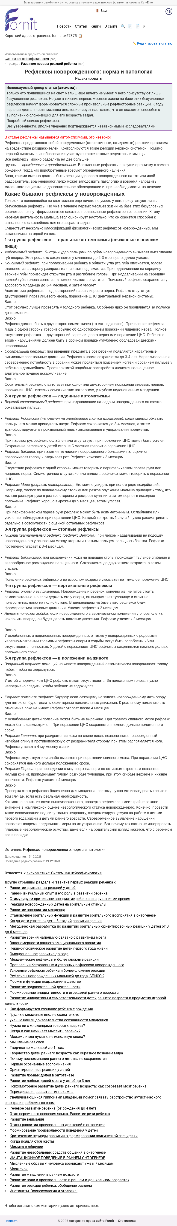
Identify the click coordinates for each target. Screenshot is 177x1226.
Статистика (127, 1221)
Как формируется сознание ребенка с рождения (51, 1009)
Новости (64, 26)
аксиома (66, 87)
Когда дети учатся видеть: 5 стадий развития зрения (56, 921)
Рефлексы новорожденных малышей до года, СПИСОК (57, 976)
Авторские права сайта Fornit (91, 1221)
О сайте (110, 26)
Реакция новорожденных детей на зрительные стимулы (58, 904)
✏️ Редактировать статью (152, 43)
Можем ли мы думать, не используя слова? (47, 1036)
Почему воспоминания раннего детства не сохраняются (58, 1058)
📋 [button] (80, 36)
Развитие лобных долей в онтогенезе (42, 1075)
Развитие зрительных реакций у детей (43, 888)
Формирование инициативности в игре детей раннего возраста (64, 992)
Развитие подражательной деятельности (45, 987)
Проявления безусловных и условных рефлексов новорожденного (67, 965)
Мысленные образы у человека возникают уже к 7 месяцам (62, 1163)
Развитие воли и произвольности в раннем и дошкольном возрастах (69, 1180)
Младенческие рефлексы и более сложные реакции (54, 959)
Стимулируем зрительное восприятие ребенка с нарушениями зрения (70, 899)
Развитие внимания (27, 1119)
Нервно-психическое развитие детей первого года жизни (59, 948)
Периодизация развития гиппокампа (42, 1092)
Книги (96, 26)
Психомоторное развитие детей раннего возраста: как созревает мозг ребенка (78, 1086)
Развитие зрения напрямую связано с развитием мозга (58, 937)
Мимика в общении (26, 1147)
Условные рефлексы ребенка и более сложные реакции (57, 970)
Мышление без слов (27, 1042)
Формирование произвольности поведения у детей (54, 1130)
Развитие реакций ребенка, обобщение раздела (51, 1185)
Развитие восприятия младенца (37, 910)
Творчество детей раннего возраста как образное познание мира (66, 1053)
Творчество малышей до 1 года (37, 1047)
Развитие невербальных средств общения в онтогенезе (58, 1152)
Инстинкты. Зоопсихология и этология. (43, 1191)
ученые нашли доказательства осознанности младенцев (59, 1020)
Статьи (81, 26)
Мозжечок (19, 1169)
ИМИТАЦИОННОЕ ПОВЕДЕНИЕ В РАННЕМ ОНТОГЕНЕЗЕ (57, 1158)
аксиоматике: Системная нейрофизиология (64, 873)
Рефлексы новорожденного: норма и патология (64, 849)
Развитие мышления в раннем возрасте (44, 1174)
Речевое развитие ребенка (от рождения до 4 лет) (53, 1108)
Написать (11, 1221)
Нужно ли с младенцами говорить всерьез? (47, 1025)
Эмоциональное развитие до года (39, 954)
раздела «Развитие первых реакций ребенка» (75, 882)
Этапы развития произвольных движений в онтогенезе (57, 1125)
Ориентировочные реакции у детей (40, 1069)
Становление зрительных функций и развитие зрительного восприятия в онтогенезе (83, 915)
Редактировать (88, 78)
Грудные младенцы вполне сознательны (45, 1014)
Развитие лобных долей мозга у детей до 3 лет (50, 1081)
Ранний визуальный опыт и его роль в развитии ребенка (59, 893)
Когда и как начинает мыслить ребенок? (45, 1031)
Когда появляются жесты (32, 1141)
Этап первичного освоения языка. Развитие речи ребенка (60, 1114)
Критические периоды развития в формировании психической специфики (74, 1136)
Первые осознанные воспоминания (40, 1064)
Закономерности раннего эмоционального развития (55, 943)
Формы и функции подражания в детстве (45, 981)
